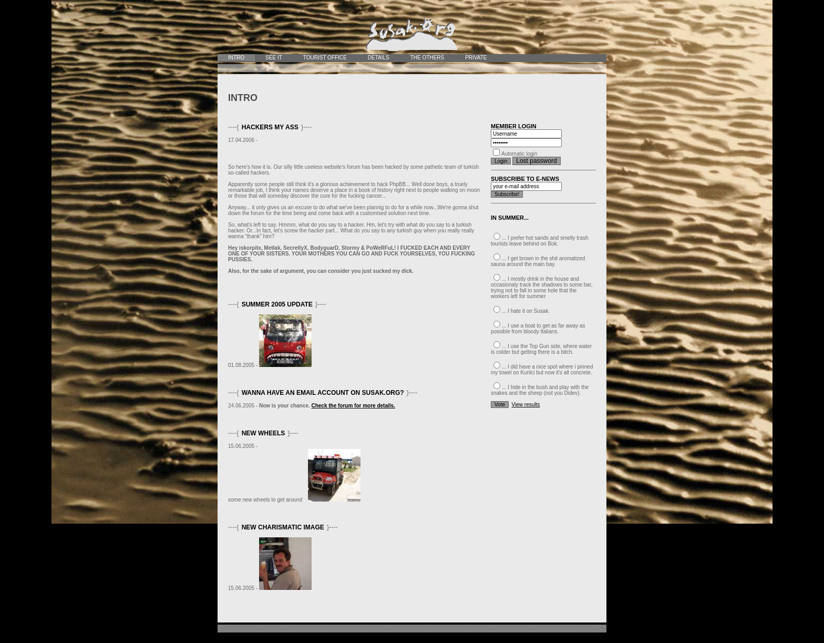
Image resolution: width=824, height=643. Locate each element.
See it (273, 57)
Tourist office (325, 57)
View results (526, 404)
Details (378, 57)
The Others (427, 57)
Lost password (536, 161)
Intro (236, 57)
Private (476, 57)
